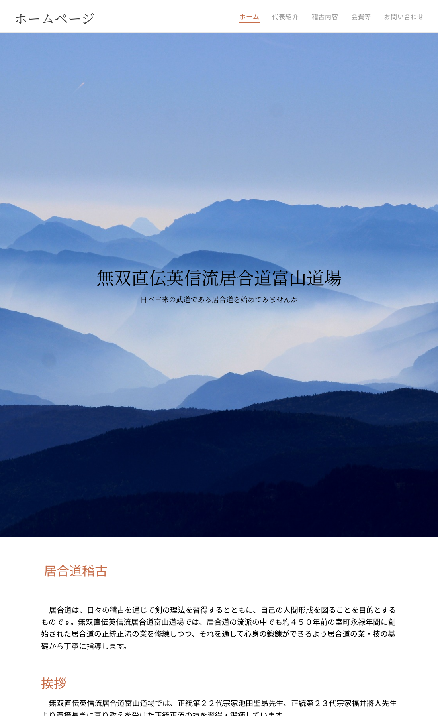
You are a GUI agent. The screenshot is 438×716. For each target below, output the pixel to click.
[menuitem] (251, 16)
